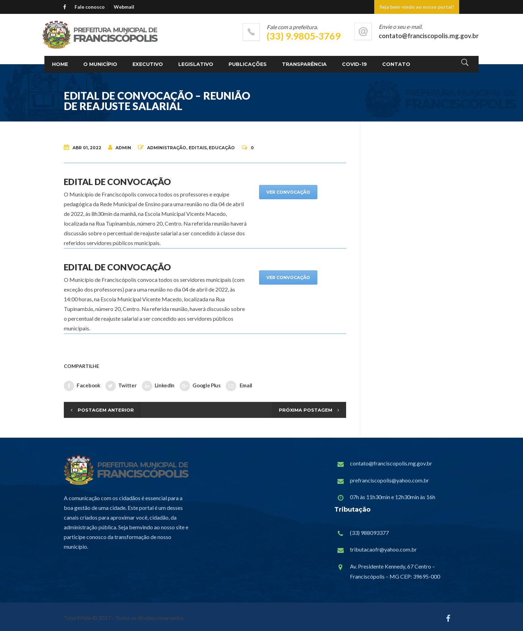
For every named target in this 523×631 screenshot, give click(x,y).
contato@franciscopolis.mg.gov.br (391, 463)
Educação (222, 147)
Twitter (121, 386)
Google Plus (200, 386)
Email (239, 386)
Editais (198, 147)
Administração (166, 147)
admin (119, 147)
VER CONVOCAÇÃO (288, 192)
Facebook (82, 386)
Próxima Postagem (305, 410)
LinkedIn (158, 386)
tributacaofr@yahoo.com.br (383, 549)
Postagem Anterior (106, 410)
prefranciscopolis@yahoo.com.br (389, 480)
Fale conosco (90, 7)
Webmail (124, 7)
